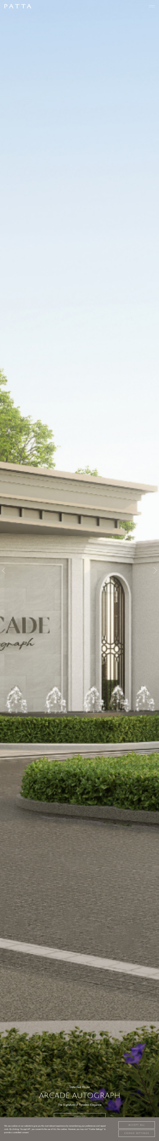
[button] (4, 570)
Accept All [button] (137, 1125)
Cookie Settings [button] (136, 1133)
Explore (80, 1117)
